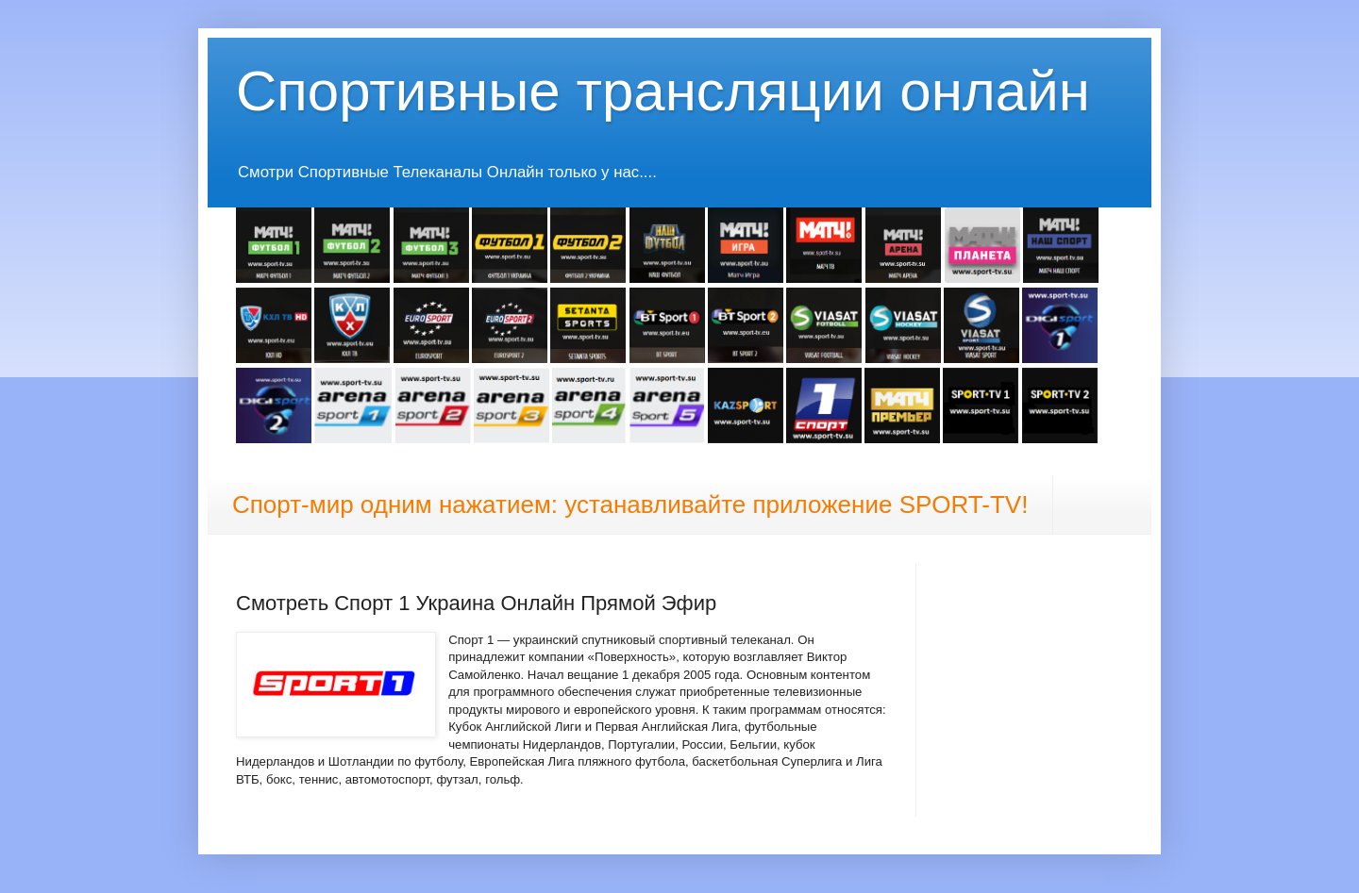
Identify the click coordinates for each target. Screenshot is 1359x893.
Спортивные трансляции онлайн (663, 91)
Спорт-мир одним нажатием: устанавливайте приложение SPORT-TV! (630, 504)
